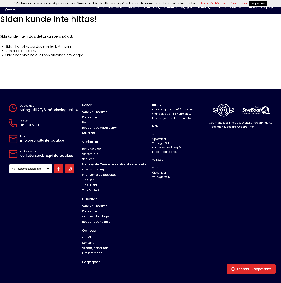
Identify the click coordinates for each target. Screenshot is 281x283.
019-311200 (29, 125)
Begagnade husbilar (96, 222)
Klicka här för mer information (222, 3)
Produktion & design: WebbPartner (231, 126)
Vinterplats (90, 154)
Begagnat (89, 122)
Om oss (89, 230)
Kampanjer (90, 117)
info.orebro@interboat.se (42, 140)
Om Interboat (92, 253)
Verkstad (90, 142)
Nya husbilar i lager (96, 216)
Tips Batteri (90, 190)
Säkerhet (88, 133)
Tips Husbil (90, 185)
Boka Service (91, 149)
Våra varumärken (94, 112)
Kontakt (88, 243)
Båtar (87, 105)
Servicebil (89, 159)
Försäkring (89, 237)
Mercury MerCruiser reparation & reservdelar (114, 164)
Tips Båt (88, 180)
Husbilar (89, 199)
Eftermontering (93, 169)
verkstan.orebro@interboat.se (46, 155)
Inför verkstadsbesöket (99, 175)
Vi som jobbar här (95, 248)
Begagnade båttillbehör (99, 128)
